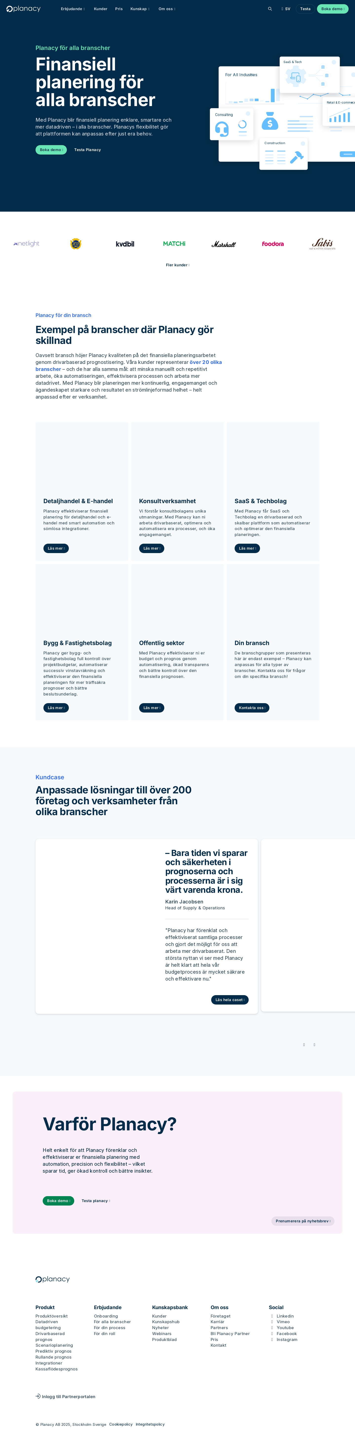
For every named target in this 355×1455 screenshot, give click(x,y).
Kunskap (142, 8)
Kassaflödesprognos (57, 1369)
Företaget (221, 1316)
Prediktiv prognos (54, 1352)
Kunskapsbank (170, 1308)
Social (276, 1308)
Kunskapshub (166, 1322)
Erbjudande (75, 8)
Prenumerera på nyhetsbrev (302, 1221)
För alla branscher (112, 1322)
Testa (304, 8)
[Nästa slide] (315, 1044)
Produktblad (164, 1340)
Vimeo (283, 1322)
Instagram (287, 1340)
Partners (219, 1328)
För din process (110, 1328)
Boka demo (330, 8)
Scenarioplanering (54, 1346)
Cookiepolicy (121, 1425)
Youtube (285, 1328)
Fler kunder (176, 265)
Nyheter (160, 1328)
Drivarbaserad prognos (50, 1337)
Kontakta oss (251, 707)
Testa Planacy (87, 149)
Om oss (169, 8)
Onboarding (106, 1316)
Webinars (161, 1334)
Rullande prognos (54, 1358)
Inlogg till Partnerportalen (65, 1397)
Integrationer (49, 1364)
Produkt (45, 1308)
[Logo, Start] (25, 9)
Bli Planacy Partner (230, 1334)
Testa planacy (95, 1201)
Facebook (287, 1334)
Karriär (217, 1322)
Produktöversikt (52, 1316)
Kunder (102, 8)
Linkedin (285, 1316)
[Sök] (269, 9)
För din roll (104, 1334)
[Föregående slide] (304, 1044)
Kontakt (218, 1346)
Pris (120, 8)
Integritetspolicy (150, 1425)
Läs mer (55, 548)
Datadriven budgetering (48, 1325)
